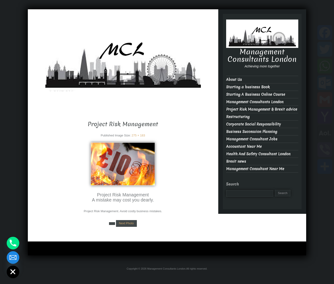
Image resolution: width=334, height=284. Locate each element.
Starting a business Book (248, 87)
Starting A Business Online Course (255, 94)
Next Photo (126, 223)
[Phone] (13, 243)
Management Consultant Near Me (255, 168)
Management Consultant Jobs (251, 139)
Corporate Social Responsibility (253, 124)
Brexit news (236, 161)
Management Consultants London (123, 95)
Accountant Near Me (244, 146)
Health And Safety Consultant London (258, 154)
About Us (234, 79)
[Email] (13, 257)
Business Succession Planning (251, 131)
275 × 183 (138, 135)
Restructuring (238, 116)
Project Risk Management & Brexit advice (261, 109)
